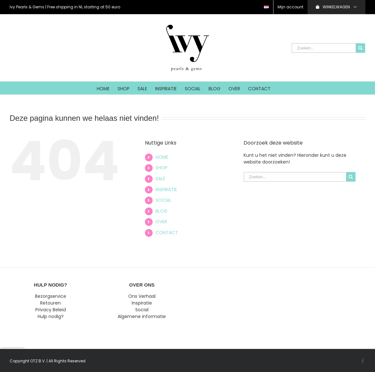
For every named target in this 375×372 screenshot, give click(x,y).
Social (141, 309)
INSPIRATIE (166, 189)
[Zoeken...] (324, 48)
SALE (160, 178)
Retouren (50, 303)
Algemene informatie (142, 316)
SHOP (161, 167)
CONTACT (167, 232)
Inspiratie (142, 303)
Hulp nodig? (51, 316)
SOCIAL (163, 200)
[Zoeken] (360, 48)
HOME (162, 157)
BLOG (161, 211)
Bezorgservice (50, 296)
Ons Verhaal (142, 296)
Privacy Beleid (50, 309)
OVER (161, 221)
